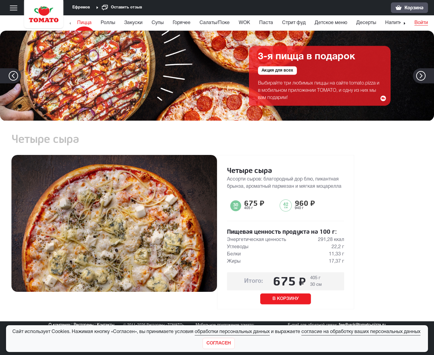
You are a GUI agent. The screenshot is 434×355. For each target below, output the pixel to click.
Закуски (133, 23)
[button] (430, 75)
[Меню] (13, 8)
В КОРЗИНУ (285, 299)
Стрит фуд (294, 23)
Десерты (366, 23)
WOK (244, 23)
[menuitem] (85, 24)
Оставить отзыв (122, 8)
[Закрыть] (219, 343)
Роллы (108, 23)
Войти (421, 23)
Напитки (394, 23)
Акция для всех (277, 70)
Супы (158, 23)
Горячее (181, 23)
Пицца (84, 23)
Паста (266, 23)
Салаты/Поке (215, 23)
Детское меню (331, 23)
